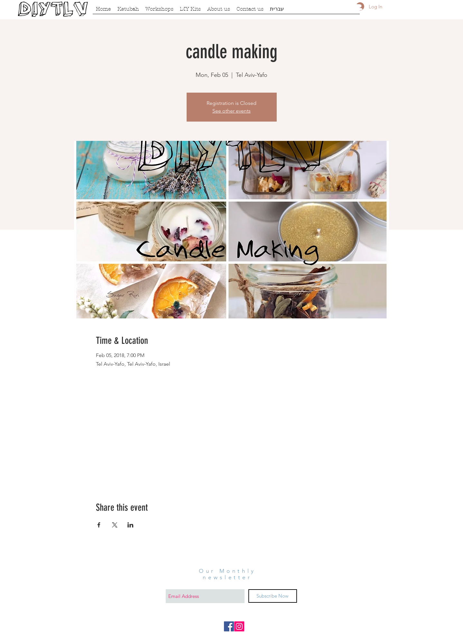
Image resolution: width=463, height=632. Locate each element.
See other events (231, 111)
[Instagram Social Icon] (239, 626)
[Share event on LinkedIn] (130, 524)
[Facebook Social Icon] (229, 626)
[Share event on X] (115, 524)
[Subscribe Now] (272, 596)
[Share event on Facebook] (99, 524)
